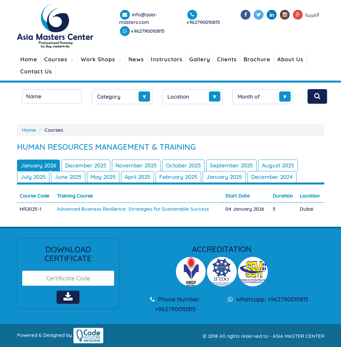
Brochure (257, 59)
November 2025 (136, 165)
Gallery (199, 59)
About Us (290, 59)
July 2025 (33, 176)
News (136, 59)
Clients (227, 59)
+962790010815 (148, 31)
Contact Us (36, 71)
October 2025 (183, 165)
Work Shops (98, 59)
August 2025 (278, 165)
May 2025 (103, 176)
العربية (312, 14)
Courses (55, 59)
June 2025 (68, 176)
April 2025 (137, 176)
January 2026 (38, 165)
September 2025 (231, 165)
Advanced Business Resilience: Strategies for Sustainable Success (133, 209)
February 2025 (178, 176)
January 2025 (224, 176)
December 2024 (272, 176)
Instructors (166, 59)
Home (28, 59)
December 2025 (86, 165)
